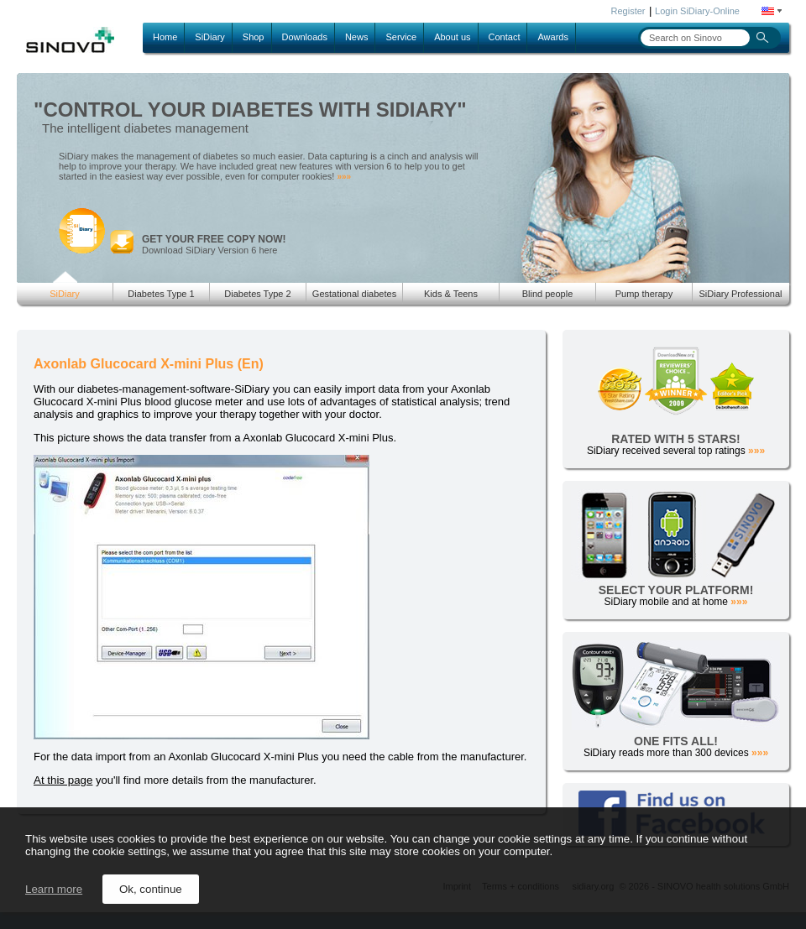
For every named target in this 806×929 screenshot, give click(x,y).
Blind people (547, 294)
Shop (253, 37)
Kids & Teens (451, 294)
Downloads (304, 37)
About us (452, 37)
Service (400, 37)
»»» (344, 176)
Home (165, 37)
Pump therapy (644, 294)
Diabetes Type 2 (257, 294)
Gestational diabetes (354, 294)
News (357, 37)
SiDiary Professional (740, 294)
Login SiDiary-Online (697, 11)
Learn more (53, 889)
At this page (63, 780)
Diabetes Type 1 (161, 294)
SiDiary (209, 37)
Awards (552, 37)
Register (628, 11)
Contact (505, 37)
